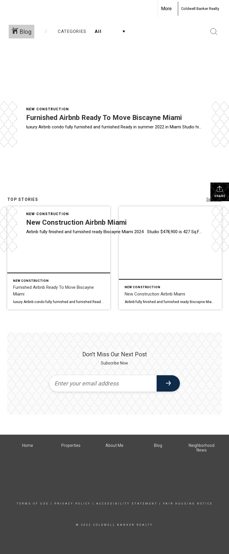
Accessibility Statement (127, 503)
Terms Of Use (33, 503)
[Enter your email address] (103, 383)
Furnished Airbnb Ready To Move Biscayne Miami (104, 118)
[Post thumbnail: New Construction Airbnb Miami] (170, 257)
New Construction (47, 109)
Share (220, 191)
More (166, 8)
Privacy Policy (72, 503)
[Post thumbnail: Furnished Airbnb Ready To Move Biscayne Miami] (58, 257)
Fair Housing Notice (188, 503)
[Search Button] (214, 32)
